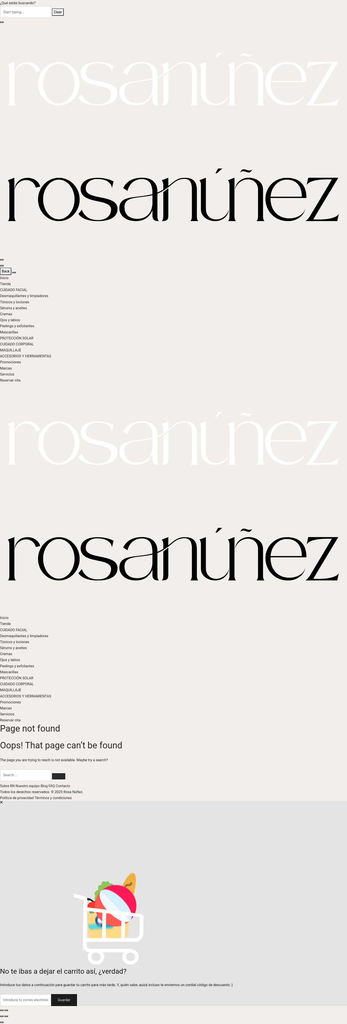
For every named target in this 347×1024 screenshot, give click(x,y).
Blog (45, 786)
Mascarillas (9, 332)
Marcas (6, 368)
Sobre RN (8, 786)
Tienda (5, 284)
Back (6, 271)
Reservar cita (10, 380)
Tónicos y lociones (14, 302)
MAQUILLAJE (10, 350)
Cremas (6, 314)
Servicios (7, 374)
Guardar (64, 1000)
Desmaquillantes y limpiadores (24, 296)
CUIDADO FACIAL (13, 290)
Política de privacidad (17, 798)
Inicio (4, 278)
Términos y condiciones (53, 798)
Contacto (63, 786)
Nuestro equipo (28, 786)
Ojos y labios (10, 320)
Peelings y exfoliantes (17, 326)
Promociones (10, 362)
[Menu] (2, 259)
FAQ (52, 786)
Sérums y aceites (13, 308)
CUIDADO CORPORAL (17, 344)
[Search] (58, 776)
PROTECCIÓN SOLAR (16, 338)
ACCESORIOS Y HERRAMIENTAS (25, 356)
